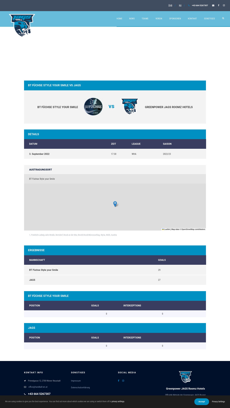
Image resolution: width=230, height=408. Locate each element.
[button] (115, 204)
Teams (145, 18)
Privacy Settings (218, 401)
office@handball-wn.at (37, 387)
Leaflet (166, 229)
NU (180, 5)
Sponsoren (175, 18)
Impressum (76, 380)
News (132, 18)
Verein (158, 18)
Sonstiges (209, 18)
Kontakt (192, 18)
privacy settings (118, 401)
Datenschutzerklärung (80, 387)
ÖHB (170, 5)
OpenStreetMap (187, 229)
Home (119, 18)
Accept (201, 401)
